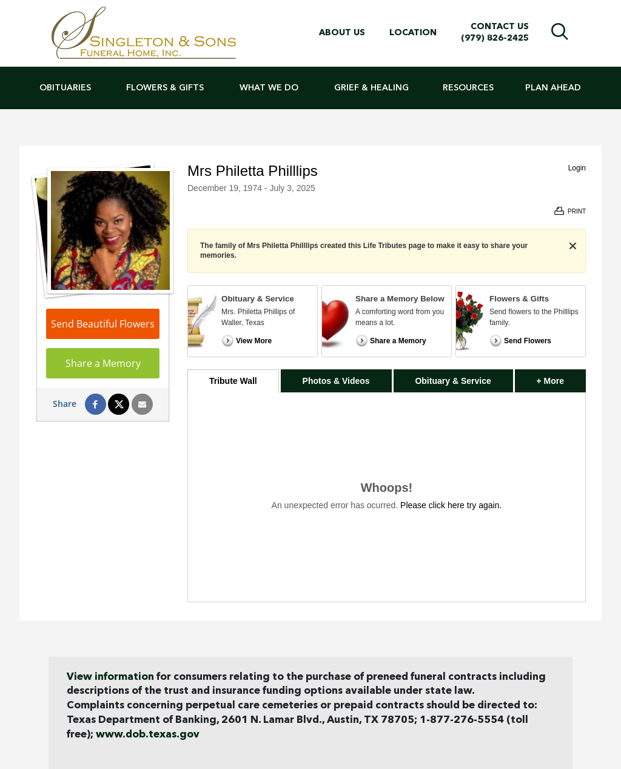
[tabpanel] (386, 497)
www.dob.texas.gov (148, 735)
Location (413, 33)
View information (110, 677)
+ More (561, 377)
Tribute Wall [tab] (233, 381)
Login (577, 168)
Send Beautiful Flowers (103, 324)
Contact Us (500, 26)
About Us (342, 33)
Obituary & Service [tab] (453, 381)
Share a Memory (103, 363)
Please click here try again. (451, 505)
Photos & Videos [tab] (336, 381)
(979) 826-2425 (495, 38)
